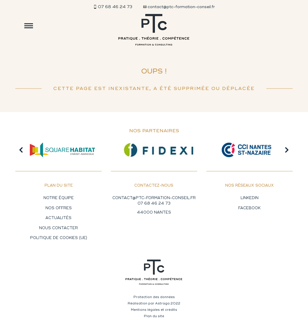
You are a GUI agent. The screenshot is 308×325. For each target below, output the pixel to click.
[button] (21, 150)
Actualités (58, 218)
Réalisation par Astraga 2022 (154, 303)
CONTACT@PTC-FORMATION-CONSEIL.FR (154, 198)
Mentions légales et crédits (154, 310)
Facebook (249, 208)
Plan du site (154, 316)
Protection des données (154, 297)
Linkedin (249, 198)
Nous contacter (58, 228)
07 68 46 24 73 (154, 203)
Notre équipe (58, 198)
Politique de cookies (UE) (58, 238)
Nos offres (58, 208)
